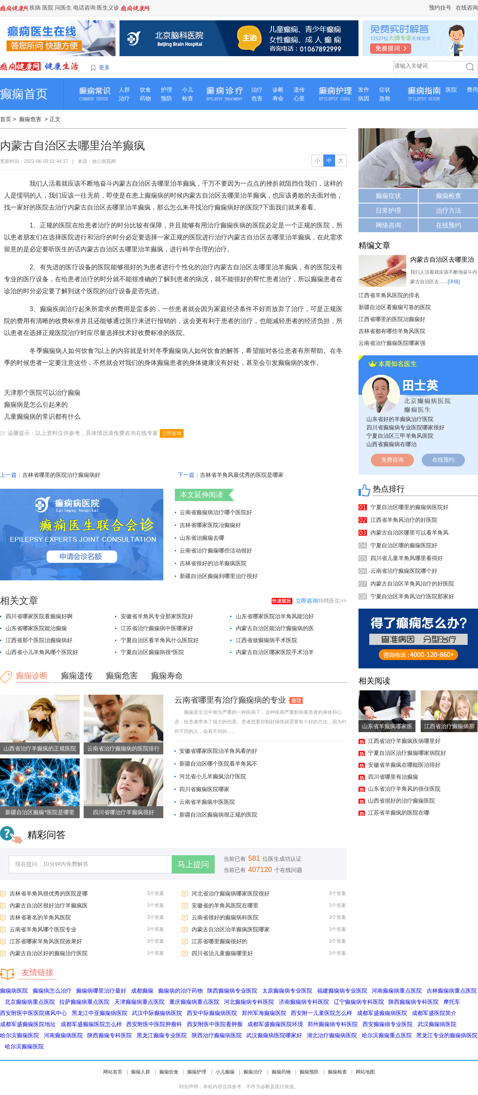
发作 (363, 89)
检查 (187, 98)
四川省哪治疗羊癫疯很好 (123, 812)
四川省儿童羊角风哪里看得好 (406, 558)
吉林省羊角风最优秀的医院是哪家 (242, 475)
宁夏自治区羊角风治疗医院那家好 (412, 596)
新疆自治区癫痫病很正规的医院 (218, 814)
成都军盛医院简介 (434, 1013)
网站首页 (112, 1072)
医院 (47, 7)
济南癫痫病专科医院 (304, 1002)
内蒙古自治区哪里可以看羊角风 (409, 532)
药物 (145, 98)
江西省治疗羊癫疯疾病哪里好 (404, 741)
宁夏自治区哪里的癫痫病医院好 (409, 507)
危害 (257, 98)
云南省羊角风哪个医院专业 (43, 929)
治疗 (124, 98)
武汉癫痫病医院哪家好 (274, 1035)
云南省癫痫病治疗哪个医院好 (216, 512)
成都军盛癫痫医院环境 (275, 1024)
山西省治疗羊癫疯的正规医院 (40, 748)
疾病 (35, 7)
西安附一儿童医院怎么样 (321, 1013)
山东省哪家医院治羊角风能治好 (275, 616)
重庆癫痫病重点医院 (194, 1002)
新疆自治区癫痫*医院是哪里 (39, 812)
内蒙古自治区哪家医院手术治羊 (275, 652)
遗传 (299, 89)
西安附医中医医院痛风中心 (33, 1013)
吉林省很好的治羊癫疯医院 (213, 563)
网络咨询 (388, 225)
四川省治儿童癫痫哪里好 (222, 953)
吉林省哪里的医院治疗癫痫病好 (61, 475)
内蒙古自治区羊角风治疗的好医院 (412, 583)
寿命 (278, 98)
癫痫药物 (281, 1072)
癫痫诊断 (32, 675)
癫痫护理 (196, 1072)
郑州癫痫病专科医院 (333, 1024)
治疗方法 (448, 210)
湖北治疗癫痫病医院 (332, 1035)
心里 (299, 98)
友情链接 (37, 972)
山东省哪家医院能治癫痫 (36, 628)
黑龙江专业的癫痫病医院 (447, 1035)
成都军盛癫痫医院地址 (28, 1024)
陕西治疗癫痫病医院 (217, 1035)
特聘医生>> (321, 600)
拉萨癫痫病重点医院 (84, 1002)
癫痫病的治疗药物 (180, 990)
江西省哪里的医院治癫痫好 (391, 319)
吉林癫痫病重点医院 (452, 990)
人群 (124, 89)
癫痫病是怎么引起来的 (36, 404)
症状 (384, 89)
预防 (166, 98)
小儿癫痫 (225, 1072)
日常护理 (388, 210)
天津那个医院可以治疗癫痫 (42, 392)
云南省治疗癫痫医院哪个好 (403, 571)
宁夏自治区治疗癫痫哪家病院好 (407, 753)
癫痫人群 (140, 1072)
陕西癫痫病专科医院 (413, 1002)
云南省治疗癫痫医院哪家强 (391, 343)
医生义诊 (108, 7)
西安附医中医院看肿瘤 (215, 1024)
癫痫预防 (309, 1072)
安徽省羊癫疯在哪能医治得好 (404, 765)
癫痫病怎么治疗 (52, 990)
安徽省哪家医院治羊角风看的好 (218, 751)
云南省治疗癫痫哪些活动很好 (216, 550)
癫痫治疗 (253, 1072)
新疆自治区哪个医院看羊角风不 (218, 763)
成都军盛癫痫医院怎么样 (91, 1024)
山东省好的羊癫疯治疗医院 (399, 419)
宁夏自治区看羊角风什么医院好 (160, 640)
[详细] (454, 281)
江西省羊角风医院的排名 (389, 295)
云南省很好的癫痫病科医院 (225, 917)
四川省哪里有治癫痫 (393, 777)
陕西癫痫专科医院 (109, 1035)
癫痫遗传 (77, 675)
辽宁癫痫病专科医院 (359, 1002)
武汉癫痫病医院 (436, 1024)
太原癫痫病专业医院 (287, 990)
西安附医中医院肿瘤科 (154, 1024)
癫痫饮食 (168, 1072)
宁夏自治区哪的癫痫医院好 (403, 545)
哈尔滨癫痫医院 (19, 1035)
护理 (166, 89)
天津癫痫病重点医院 (139, 1002)
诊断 (278, 89)
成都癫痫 (142, 990)
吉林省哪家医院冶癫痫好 (210, 525)
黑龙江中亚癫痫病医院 (99, 1013)
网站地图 (365, 1072)
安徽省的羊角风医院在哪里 (225, 905)
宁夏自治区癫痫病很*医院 (152, 652)
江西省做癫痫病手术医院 (266, 640)
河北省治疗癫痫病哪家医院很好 (231, 893)
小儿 (187, 89)
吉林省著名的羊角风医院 (40, 917)
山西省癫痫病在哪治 (391, 444)
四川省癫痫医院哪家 (204, 789)
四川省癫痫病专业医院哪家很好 (405, 427)
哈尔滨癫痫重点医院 (387, 1035)
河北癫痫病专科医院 (249, 1002)
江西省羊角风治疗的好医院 (403, 520)
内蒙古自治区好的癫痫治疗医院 (49, 953)
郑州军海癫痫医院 (264, 1013)
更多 (104, 67)
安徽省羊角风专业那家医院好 (157, 616)
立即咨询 (171, 433)
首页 (5, 119)
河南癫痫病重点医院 (397, 990)
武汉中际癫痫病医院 (157, 1013)
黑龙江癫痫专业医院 (162, 1035)
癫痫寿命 (167, 675)
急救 (384, 98)
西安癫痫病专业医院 (387, 1024)
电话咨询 (84, 7)
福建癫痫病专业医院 (342, 990)
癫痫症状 (388, 195)
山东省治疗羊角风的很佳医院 (404, 789)
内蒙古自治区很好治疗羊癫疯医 (49, 905)
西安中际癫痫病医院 (212, 1013)
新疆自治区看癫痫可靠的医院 (394, 307)
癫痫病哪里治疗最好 (101, 990)
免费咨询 (392, 459)
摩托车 (451, 1002)
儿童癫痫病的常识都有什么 (42, 416)
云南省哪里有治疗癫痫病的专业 (230, 699)
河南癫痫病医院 (63, 1035)
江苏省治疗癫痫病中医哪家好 (157, 628)
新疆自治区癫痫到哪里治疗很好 (219, 576)
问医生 (63, 7)
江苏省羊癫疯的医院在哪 (398, 812)
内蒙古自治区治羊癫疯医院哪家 (231, 929)
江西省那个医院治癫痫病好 (39, 640)
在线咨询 (467, 7)
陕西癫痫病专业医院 (232, 990)
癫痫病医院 (14, 990)
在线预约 (448, 225)
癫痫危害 (30, 119)
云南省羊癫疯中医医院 (207, 802)
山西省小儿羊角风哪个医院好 (42, 652)
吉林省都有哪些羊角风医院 (391, 331)
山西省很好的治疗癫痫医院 (401, 800)
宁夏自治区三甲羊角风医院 (399, 436)
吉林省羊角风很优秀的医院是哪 (49, 893)
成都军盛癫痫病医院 (382, 1013)
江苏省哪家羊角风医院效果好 (46, 941)
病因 (363, 98)
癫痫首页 (24, 93)
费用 (472, 89)
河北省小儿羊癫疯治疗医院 (212, 776)
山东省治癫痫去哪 (202, 538)
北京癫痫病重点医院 (30, 1002)
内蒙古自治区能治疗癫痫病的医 (275, 628)
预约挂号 (440, 7)
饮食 (145, 89)
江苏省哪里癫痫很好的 (219, 941)
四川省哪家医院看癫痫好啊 (39, 616)
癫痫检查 (448, 195)
